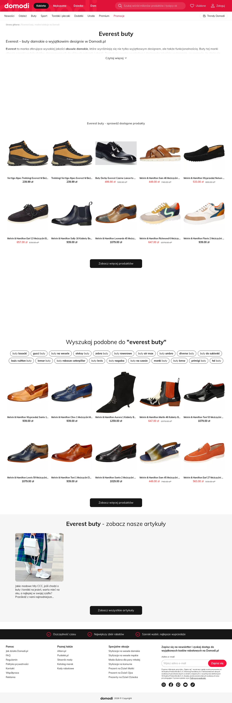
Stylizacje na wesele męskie (123, 655)
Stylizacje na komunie (120, 664)
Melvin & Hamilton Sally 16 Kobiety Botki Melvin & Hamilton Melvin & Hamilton (91, 238)
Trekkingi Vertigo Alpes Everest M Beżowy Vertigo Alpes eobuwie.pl (86, 178)
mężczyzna (59, 5)
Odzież (23, 16)
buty (20, 353)
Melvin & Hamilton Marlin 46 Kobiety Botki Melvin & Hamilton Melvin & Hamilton (180, 417)
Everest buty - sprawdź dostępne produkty (116, 123)
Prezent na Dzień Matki (121, 668)
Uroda (91, 16)
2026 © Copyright (123, 698)
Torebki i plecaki (61, 16)
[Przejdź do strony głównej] (16, 5)
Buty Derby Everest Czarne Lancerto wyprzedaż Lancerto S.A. (127, 178)
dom (93, 5)
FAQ (8, 655)
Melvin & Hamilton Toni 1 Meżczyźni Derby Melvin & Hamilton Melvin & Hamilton (92, 477)
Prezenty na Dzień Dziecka (123, 677)
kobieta (41, 5)
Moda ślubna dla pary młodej (124, 659)
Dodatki (78, 16)
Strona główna (13, 24)
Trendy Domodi (214, 16)
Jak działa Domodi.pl (17, 651)
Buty (33, 16)
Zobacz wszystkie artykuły (116, 610)
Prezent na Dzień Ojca (121, 672)
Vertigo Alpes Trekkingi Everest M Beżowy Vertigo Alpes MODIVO (41, 178)
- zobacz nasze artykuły (116, 523)
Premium (104, 16)
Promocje (119, 16)
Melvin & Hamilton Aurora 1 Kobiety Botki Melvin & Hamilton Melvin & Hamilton (136, 417)
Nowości (9, 16)
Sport (44, 16)
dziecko (78, 5)
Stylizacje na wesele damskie (124, 651)
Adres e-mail (168, 656)
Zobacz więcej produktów (116, 263)
